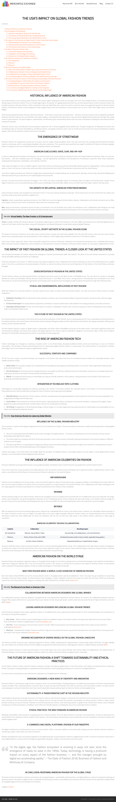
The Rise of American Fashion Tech (16, 49)
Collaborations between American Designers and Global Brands (28, 72)
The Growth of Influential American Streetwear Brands (25, 35)
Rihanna (10, 63)
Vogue (8, 602)
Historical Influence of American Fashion (18, 29)
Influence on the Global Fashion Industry (20, 56)
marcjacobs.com (45, 621)
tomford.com (16, 627)
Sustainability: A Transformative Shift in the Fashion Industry (27, 83)
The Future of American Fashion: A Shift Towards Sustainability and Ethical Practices (32, 78)
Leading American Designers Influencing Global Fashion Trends (28, 74)
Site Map (4, 799)
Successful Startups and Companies (19, 51)
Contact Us (109, 3)
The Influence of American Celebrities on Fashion (21, 58)
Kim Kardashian (12, 60)
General (11, 787)
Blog (101, 3)
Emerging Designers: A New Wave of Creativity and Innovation (28, 81)
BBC (105, 645)
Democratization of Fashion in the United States (23, 42)
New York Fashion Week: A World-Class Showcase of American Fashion (31, 69)
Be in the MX (79, 3)
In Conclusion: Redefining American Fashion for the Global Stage (28, 90)
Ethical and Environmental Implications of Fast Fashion (25, 44)
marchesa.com (34, 632)
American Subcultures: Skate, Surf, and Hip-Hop (23, 33)
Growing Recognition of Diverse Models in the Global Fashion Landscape (31, 76)
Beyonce (10, 65)
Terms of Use (12, 799)
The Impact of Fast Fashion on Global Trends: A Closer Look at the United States (31, 40)
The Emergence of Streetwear (14, 31)
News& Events (92, 3)
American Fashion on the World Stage (17, 67)
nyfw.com (73, 580)
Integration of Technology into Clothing (20, 54)
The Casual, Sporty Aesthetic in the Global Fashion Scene (26, 38)
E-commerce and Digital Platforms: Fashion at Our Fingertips (27, 87)
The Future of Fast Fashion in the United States (23, 47)
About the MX (67, 3)
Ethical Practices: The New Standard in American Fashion (26, 85)
